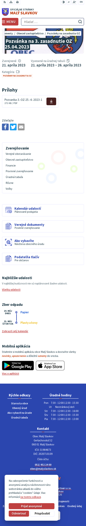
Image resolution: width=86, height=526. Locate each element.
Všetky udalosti (11, 289)
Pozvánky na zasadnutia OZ (17, 76)
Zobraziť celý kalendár (15, 331)
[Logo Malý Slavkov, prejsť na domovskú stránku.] (43, 12)
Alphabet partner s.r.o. (58, 488)
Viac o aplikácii (10, 373)
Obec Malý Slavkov (53, 491)
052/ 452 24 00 (43, 464)
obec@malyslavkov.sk (43, 468)
